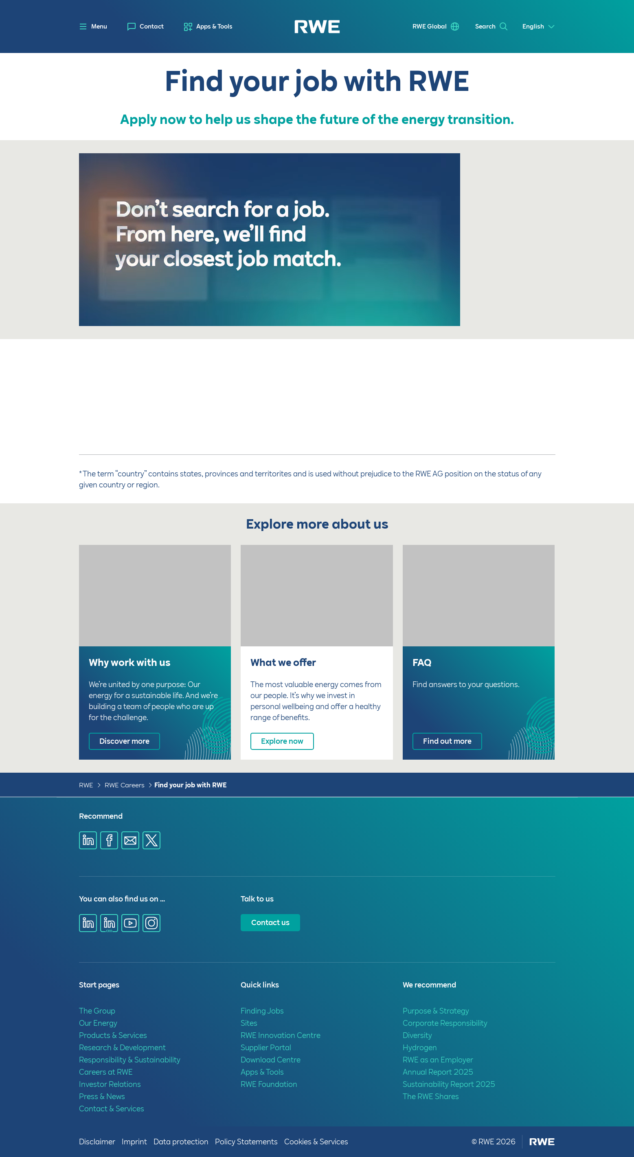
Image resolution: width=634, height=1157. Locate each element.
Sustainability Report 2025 (449, 1084)
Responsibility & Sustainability (129, 1060)
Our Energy (98, 1023)
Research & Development (122, 1047)
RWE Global (428, 26)
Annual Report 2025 (438, 1072)
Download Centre (271, 1060)
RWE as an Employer (438, 1060)
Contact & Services (111, 1108)
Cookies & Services (316, 1141)
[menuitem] (145, 26)
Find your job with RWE (190, 785)
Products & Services (113, 1035)
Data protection (181, 1141)
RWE (86, 785)
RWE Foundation (269, 1084)
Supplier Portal (266, 1047)
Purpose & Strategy (436, 1011)
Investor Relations (110, 1084)
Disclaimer (97, 1141)
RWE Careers (125, 785)
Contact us (270, 922)
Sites (249, 1023)
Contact (152, 26)
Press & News (102, 1096)
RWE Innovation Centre (280, 1035)
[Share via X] (151, 840)
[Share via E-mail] (130, 840)
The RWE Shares (431, 1096)
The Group (97, 1011)
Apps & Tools (214, 26)
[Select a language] (538, 26)
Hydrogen (420, 1047)
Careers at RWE (106, 1072)
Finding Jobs (262, 1011)
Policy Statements (246, 1141)
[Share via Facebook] (109, 840)
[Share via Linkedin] (88, 840)
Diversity (417, 1035)
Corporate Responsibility (445, 1023)
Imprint (134, 1141)
